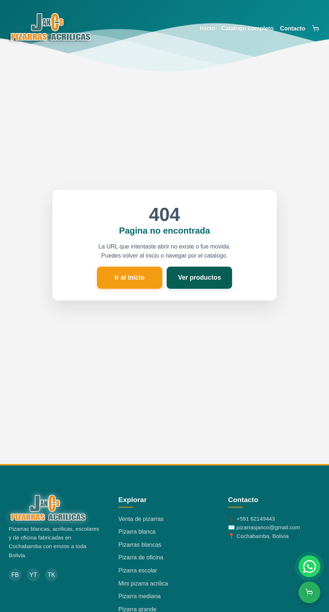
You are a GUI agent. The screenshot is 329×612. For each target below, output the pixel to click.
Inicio (207, 28)
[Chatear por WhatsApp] (309, 566)
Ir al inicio (130, 277)
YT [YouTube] (33, 575)
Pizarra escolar (137, 570)
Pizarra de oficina (140, 557)
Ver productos (199, 277)
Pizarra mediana (139, 596)
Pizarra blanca (136, 532)
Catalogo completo (247, 28)
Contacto (292, 28)
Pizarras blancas (139, 545)
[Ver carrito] (309, 592)
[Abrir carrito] (316, 28)
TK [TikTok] (51, 575)
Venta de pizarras (141, 519)
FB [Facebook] (15, 575)
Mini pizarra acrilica (143, 583)
